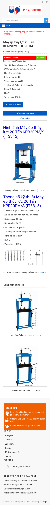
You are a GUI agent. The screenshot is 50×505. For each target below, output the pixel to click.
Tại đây (43, 272)
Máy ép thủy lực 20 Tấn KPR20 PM (26, 390)
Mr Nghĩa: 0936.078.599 (22, 485)
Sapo (45, 501)
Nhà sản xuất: (9, 52)
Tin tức (8, 448)
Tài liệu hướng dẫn (12, 452)
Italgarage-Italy (22, 52)
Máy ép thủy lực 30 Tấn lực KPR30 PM (26, 335)
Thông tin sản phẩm (25, 114)
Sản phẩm (9, 444)
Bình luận (25, 118)
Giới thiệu (9, 440)
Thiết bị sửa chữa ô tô (21, 467)
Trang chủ (8, 32)
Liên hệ (8, 456)
